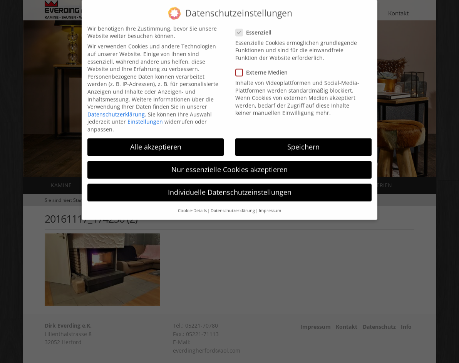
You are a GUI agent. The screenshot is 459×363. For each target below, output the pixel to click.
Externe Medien (264, 63)
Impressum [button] (270, 202)
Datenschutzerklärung (116, 105)
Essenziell (255, 23)
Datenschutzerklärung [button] (233, 202)
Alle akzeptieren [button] (155, 138)
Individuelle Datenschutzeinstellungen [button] (229, 183)
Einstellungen (145, 113)
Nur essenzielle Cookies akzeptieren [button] (229, 160)
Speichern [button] (303, 138)
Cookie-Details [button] (192, 202)
